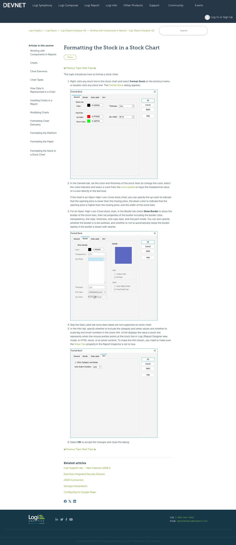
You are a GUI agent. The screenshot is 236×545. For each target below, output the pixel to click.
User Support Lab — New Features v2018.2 (87, 467)
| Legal (135, 541)
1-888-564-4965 (184, 517)
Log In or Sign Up (219, 17)
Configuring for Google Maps (80, 492)
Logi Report (92, 5)
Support (154, 5)
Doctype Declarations (75, 486)
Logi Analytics (35, 30)
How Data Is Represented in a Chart (42, 90)
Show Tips (80, 344)
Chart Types (36, 79)
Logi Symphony (42, 5)
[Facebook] (65, 501)
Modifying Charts (39, 112)
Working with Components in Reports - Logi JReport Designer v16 (122, 30)
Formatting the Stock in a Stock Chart (43, 152)
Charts (34, 62)
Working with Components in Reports (43, 52)
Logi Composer (68, 5)
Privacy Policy (145, 541)
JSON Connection (74, 480)
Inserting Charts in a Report (41, 102)
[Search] (183, 30)
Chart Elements (38, 71)
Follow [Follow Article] (70, 57)
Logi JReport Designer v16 (73, 30)
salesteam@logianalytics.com (192, 521)
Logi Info (111, 5)
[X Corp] (69, 501)
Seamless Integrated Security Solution (84, 474)
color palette (128, 187)
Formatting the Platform (43, 133)
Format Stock (116, 85)
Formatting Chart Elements (39, 122)
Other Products (133, 5)
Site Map (156, 541)
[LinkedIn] (74, 501)
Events (199, 5)
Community (175, 5)
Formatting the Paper (41, 141)
